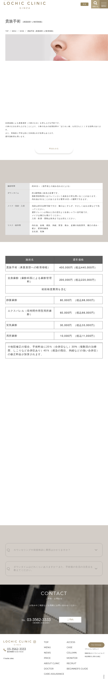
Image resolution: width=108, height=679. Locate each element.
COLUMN (72, 641)
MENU (14, 31)
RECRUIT (72, 652)
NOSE (22, 31)
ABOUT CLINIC (53, 652)
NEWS (48, 641)
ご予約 (70, 606)
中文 (84, 4)
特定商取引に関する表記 (92, 644)
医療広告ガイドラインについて (94, 640)
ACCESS (72, 629)
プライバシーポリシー (92, 636)
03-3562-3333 (37, 607)
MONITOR (73, 646)
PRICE (48, 646)
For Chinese (94, 630)
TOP (7, 31)
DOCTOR (49, 658)
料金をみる (54, 145)
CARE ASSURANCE (52, 667)
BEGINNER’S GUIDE (75, 659)
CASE (70, 635)
